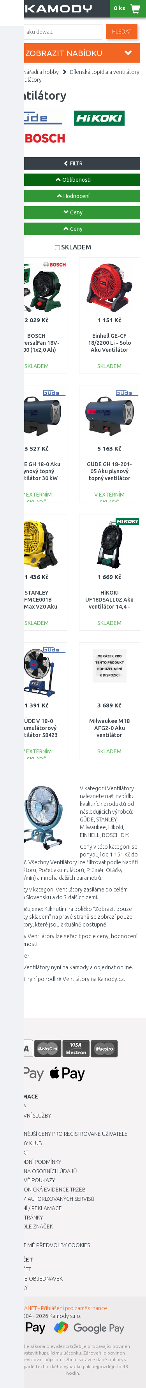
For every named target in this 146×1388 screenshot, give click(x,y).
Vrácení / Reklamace (34, 1208)
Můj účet (18, 1269)
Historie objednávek (34, 1279)
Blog (13, 1236)
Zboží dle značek (29, 1226)
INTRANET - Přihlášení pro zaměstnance (60, 1308)
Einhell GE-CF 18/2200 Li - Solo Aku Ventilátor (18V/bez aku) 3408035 (109, 350)
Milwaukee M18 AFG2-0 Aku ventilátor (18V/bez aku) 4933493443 (109, 735)
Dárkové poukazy (30, 1180)
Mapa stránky (24, 1217)
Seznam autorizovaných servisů (50, 1199)
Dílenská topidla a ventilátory (104, 72)
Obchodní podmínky (33, 1162)
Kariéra (16, 1106)
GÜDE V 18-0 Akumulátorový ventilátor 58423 (36, 728)
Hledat (121, 31)
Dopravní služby (28, 1116)
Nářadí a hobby (41, 72)
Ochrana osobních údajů (41, 1171)
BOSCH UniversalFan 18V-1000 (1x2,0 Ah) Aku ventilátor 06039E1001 (36, 350)
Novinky (17, 1287)
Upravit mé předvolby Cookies (48, 1245)
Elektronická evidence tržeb (46, 1189)
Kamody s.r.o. (65, 1316)
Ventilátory (28, 80)
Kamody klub (24, 1143)
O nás (13, 1125)
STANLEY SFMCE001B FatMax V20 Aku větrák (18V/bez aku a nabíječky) (36, 607)
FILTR (73, 163)
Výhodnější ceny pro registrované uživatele (67, 1134)
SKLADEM (76, 247)
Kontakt (17, 1152)
